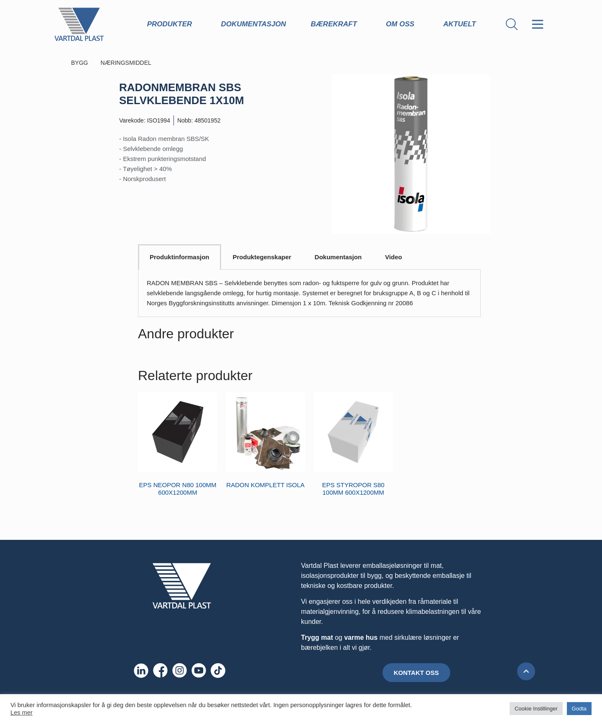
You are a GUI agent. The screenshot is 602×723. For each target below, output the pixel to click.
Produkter (171, 24)
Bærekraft (336, 24)
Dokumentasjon (253, 24)
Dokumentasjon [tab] (338, 257)
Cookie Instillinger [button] (536, 708)
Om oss (402, 24)
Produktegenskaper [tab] (262, 257)
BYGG (83, 62)
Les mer (21, 712)
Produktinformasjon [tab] (179, 257)
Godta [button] (579, 708)
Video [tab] (393, 257)
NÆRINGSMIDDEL (138, 62)
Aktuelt (461, 24)
